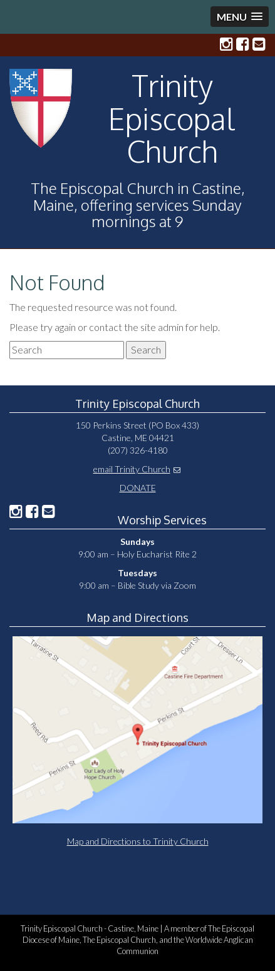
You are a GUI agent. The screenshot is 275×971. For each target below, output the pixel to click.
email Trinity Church (131, 469)
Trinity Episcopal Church (172, 118)
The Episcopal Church (119, 940)
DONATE (138, 487)
